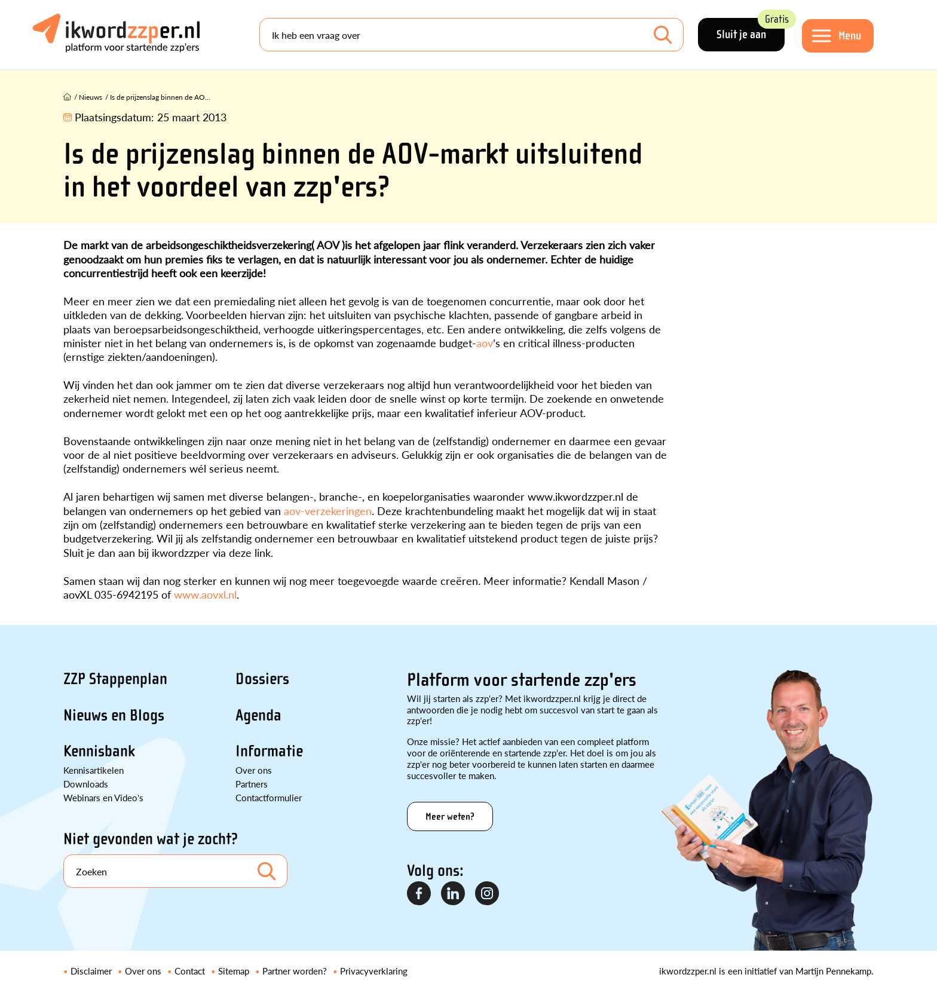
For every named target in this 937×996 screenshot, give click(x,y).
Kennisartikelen (93, 770)
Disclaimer (91, 970)
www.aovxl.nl (205, 594)
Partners (251, 783)
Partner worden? (294, 970)
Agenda (258, 715)
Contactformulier (268, 797)
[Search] (471, 34)
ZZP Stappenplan (115, 678)
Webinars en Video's (103, 797)
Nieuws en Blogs (113, 715)
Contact (189, 970)
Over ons (253, 770)
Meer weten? (449, 816)
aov (484, 342)
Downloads (85, 783)
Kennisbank (99, 751)
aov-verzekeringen (328, 510)
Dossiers (262, 678)
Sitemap (233, 970)
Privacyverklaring (374, 970)
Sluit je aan (750, 29)
